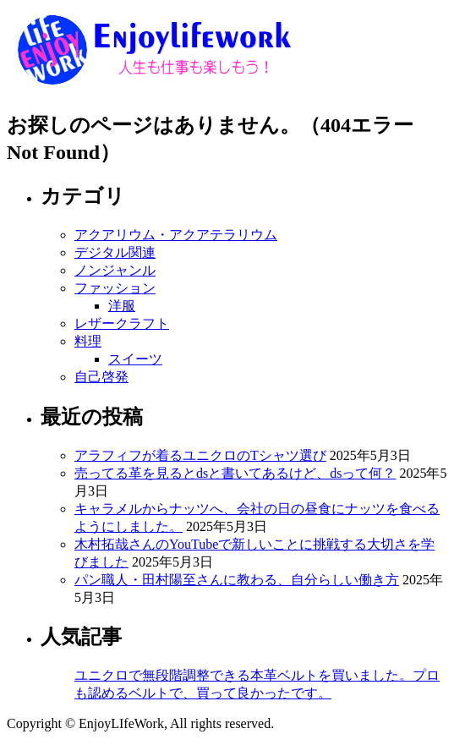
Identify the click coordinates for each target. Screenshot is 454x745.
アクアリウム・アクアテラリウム (175, 234)
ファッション (115, 288)
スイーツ (135, 359)
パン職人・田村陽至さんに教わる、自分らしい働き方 (236, 579)
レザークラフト (121, 323)
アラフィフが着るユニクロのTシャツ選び (200, 455)
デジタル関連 (115, 252)
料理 (87, 341)
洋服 (121, 306)
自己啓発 (101, 377)
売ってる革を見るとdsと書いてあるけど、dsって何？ (235, 473)
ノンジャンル (115, 270)
